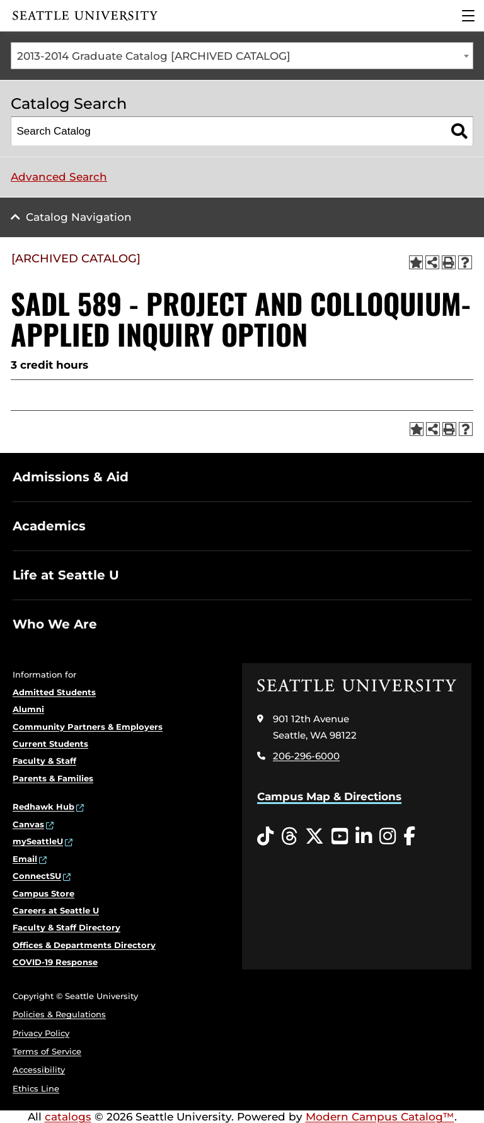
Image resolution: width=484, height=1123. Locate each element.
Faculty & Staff (44, 761)
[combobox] (242, 55)
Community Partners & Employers (88, 727)
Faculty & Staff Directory (66, 927)
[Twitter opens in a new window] (314, 836)
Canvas (28, 824)
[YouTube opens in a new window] (339, 836)
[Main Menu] (468, 15)
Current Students (50, 744)
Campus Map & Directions (329, 796)
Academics (49, 526)
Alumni (28, 709)
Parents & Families (53, 778)
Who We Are (55, 624)
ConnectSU (37, 876)
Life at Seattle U (66, 575)
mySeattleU (38, 841)
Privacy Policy (41, 1033)
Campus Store (43, 893)
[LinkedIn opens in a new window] (363, 836)
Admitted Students (54, 692)
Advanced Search (59, 176)
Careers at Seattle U (56, 910)
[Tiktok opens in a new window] (265, 836)
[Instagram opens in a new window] (387, 836)
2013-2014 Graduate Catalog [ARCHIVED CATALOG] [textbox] (154, 56)
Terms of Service (47, 1051)
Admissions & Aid (71, 476)
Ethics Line (36, 1088)
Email (25, 859)
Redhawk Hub (43, 807)
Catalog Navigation (79, 217)
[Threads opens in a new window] (289, 836)
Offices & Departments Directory (84, 945)
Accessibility (39, 1069)
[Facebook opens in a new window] (409, 836)
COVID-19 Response (55, 962)
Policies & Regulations (59, 1014)
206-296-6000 (306, 756)
